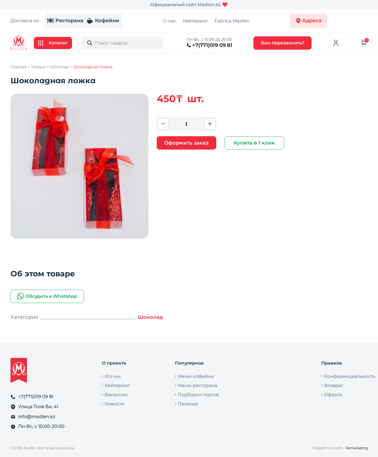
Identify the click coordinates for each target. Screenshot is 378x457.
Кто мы (113, 376)
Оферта (333, 394)
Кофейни (103, 20)
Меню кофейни (196, 376)
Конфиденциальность (349, 376)
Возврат (333, 385)
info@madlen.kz (36, 416)
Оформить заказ (186, 143)
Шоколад (150, 317)
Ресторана (65, 20)
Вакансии (116, 394)
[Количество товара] (186, 124)
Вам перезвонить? (282, 43)
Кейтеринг (195, 21)
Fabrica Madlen (232, 21)
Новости (114, 404)
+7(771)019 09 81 (209, 45)
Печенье (188, 404)
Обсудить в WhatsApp (47, 296)
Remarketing (357, 448)
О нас (169, 21)
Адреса (309, 20)
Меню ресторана (197, 385)
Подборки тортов (198, 394)
